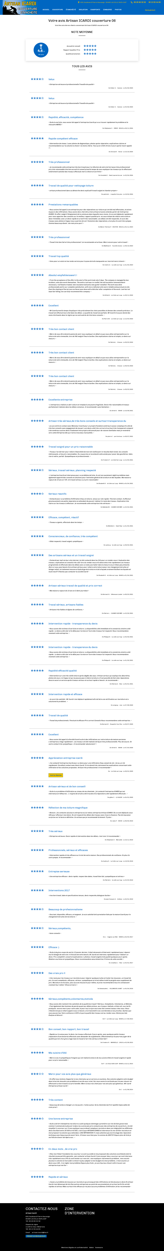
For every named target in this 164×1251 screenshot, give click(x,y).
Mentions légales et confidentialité (74, 1247)
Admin (91, 1247)
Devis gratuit (150, 10)
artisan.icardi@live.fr (40, 1232)
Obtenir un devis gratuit (36, 1236)
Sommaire (99, 1247)
